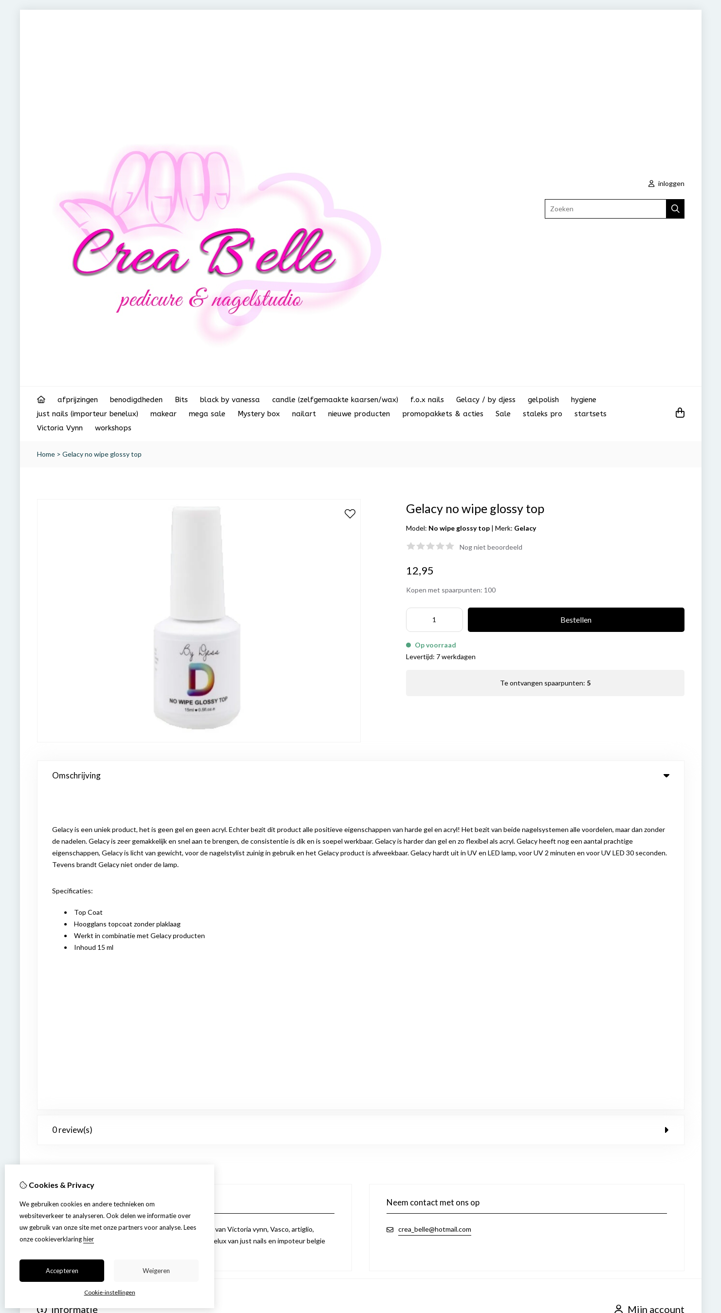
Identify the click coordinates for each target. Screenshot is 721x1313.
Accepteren (62, 1271)
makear (163, 413)
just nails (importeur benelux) (87, 413)
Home (46, 454)
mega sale (207, 413)
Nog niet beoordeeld (491, 547)
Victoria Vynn (60, 428)
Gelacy (525, 528)
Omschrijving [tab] (360, 775)
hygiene (583, 399)
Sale (503, 413)
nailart (304, 413)
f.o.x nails (427, 399)
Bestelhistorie (636, 1027)
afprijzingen (77, 399)
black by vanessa (230, 399)
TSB (679, 1087)
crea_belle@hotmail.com (434, 910)
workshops (113, 428)
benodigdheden (136, 399)
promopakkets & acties (442, 413)
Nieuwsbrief (632, 1060)
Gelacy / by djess (486, 399)
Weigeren (156, 1271)
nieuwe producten (359, 413)
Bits (181, 399)
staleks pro (542, 413)
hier (88, 1239)
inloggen (666, 183)
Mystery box (259, 413)
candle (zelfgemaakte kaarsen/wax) (335, 399)
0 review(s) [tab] (360, 810)
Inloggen (628, 1011)
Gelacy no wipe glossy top (102, 454)
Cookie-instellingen (109, 1292)
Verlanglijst (631, 1044)
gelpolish (543, 399)
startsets (590, 413)
